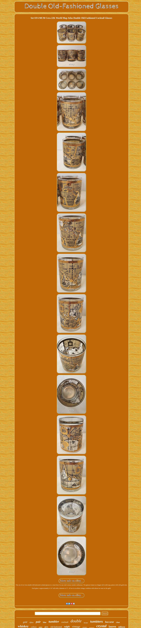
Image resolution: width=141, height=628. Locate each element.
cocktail (64, 622)
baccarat (109, 622)
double (76, 621)
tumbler (54, 621)
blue (44, 622)
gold (25, 622)
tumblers (96, 621)
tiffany (31, 622)
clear (118, 622)
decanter (86, 622)
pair (38, 621)
